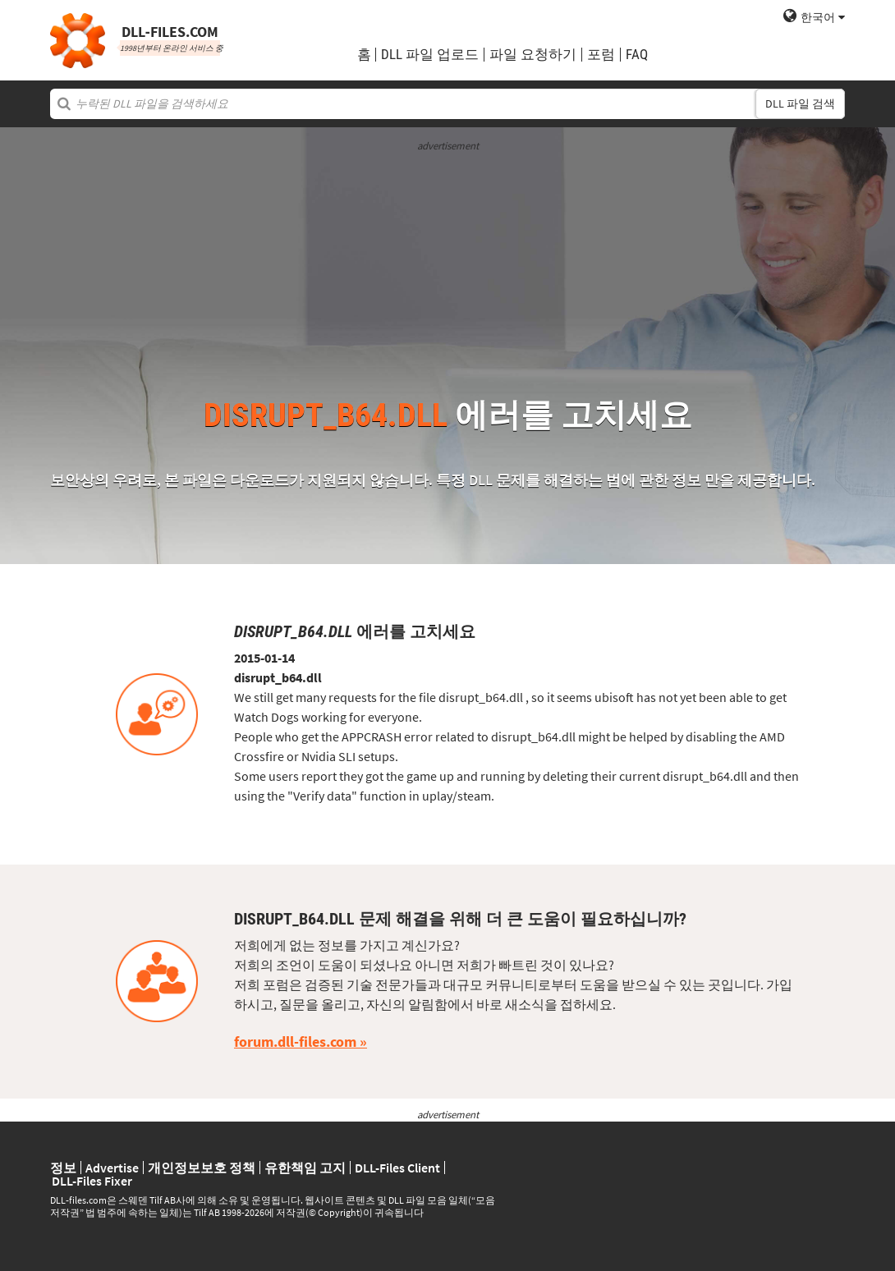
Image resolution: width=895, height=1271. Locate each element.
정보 (63, 1167)
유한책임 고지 (305, 1167)
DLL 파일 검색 (800, 103)
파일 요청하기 (532, 55)
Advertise (112, 1167)
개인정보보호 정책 (201, 1167)
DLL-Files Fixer (92, 1180)
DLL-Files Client (397, 1167)
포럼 (601, 55)
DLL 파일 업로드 (430, 55)
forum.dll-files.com (295, 1041)
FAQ (637, 55)
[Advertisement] (447, 268)
